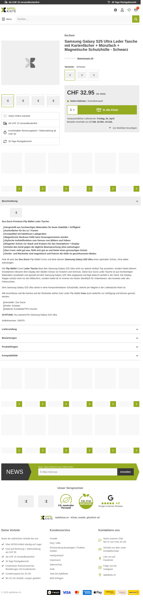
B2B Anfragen (56, 578)
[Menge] (72, 110)
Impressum (55, 560)
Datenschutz (56, 564)
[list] (30, 63)
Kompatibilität (70, 355)
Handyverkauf (56, 555)
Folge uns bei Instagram (109, 567)
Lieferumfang (70, 329)
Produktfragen (70, 347)
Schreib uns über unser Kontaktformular (114, 549)
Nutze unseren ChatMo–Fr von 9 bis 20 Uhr (114, 540)
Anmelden (125, 472)
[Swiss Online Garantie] (26, 501)
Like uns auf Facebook (109, 558)
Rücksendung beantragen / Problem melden (67, 549)
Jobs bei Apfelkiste (59, 573)
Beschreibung (70, 201)
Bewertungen (70, 338)
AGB (52, 569)
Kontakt (53, 538)
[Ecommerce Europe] (46, 501)
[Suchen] (135, 19)
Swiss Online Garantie (19, 116)
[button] (6, 19)
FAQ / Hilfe (55, 543)
